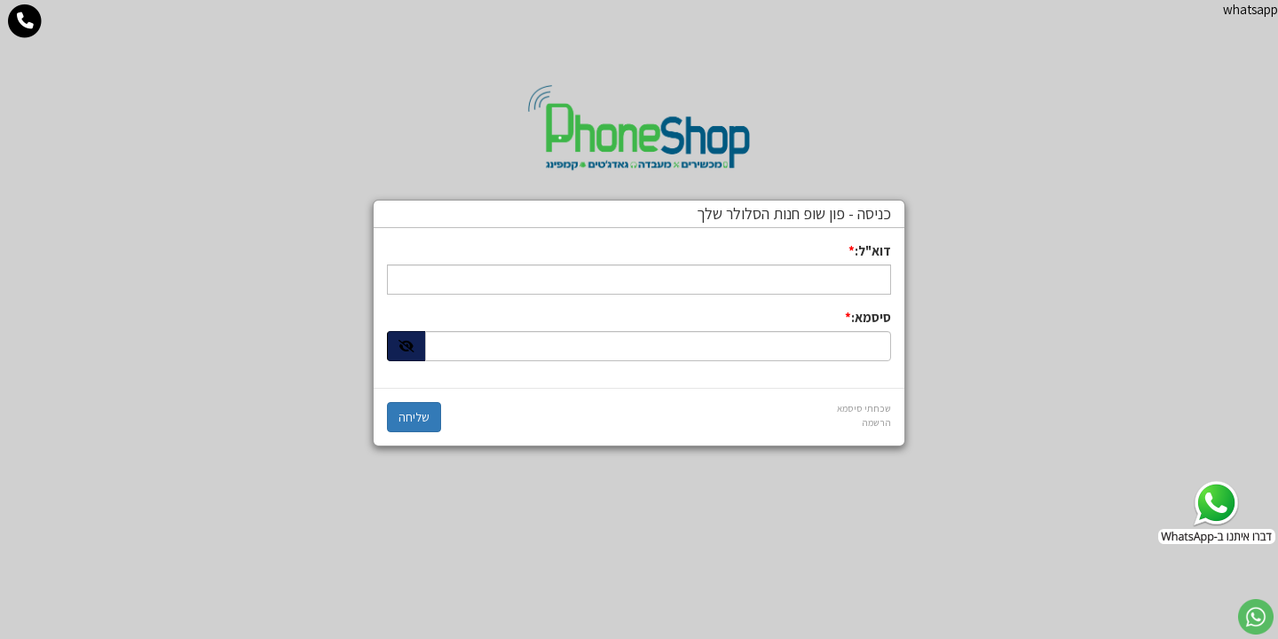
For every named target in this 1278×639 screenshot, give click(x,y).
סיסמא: (871, 317)
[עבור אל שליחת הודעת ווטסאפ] (1256, 617)
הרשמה (876, 422)
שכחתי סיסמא (864, 408)
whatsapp (1250, 9)
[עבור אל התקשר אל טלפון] (25, 21)
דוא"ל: (873, 250)
